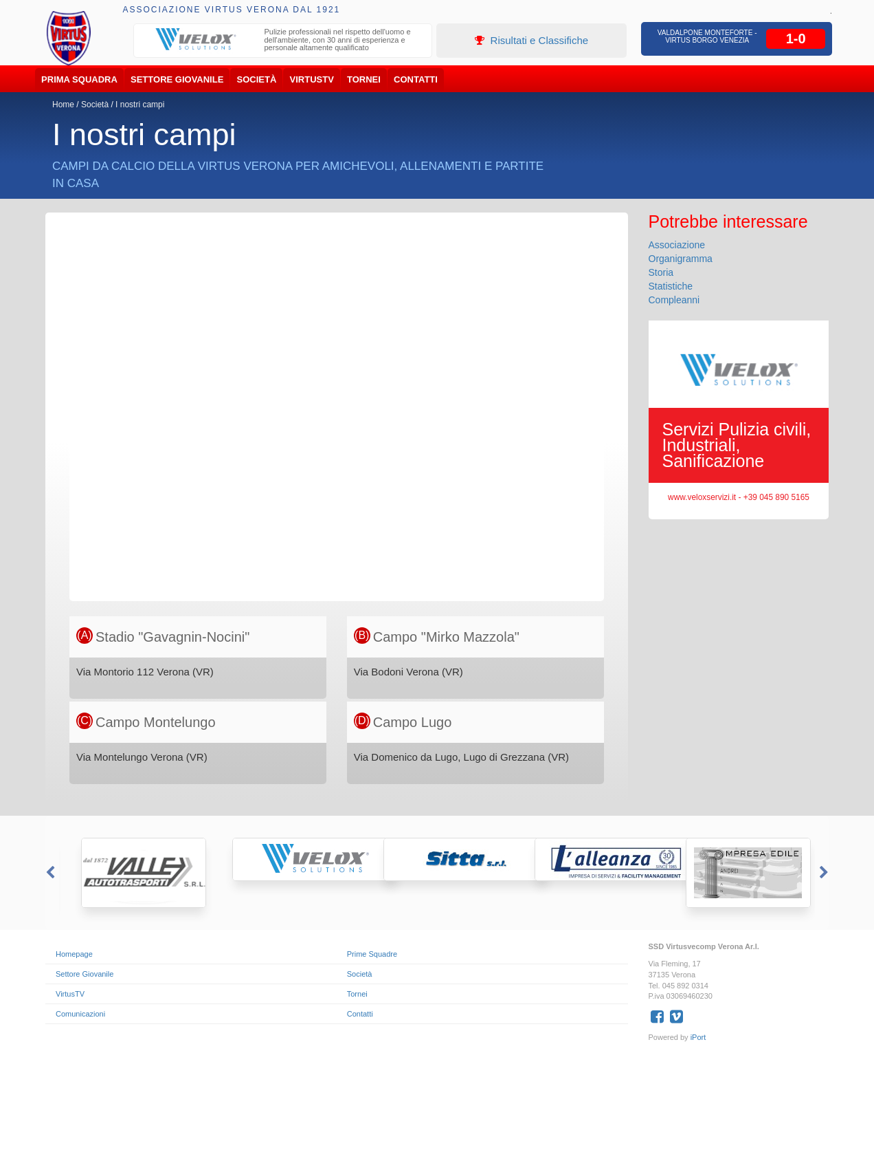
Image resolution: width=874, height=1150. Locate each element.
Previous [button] (49, 873)
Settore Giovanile (177, 79)
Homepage (74, 954)
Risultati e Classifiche (531, 40)
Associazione (677, 244)
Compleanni (674, 299)
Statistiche (671, 286)
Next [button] (825, 873)
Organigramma (681, 258)
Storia (661, 272)
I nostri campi (139, 104)
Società (257, 79)
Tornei (364, 79)
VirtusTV (312, 79)
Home (63, 104)
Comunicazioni (80, 1014)
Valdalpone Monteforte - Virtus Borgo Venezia (707, 36)
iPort (698, 1037)
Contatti (416, 79)
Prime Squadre (372, 954)
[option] (283, 41)
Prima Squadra (79, 79)
